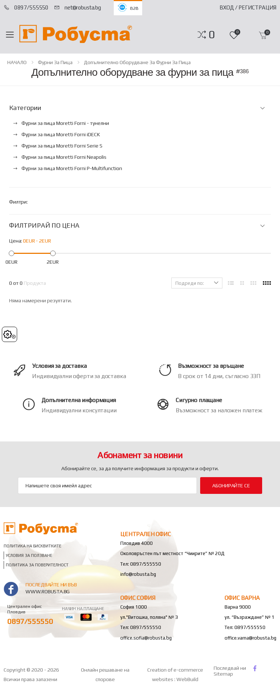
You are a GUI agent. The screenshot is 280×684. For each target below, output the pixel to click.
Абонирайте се (231, 485)
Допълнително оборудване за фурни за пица (137, 62)
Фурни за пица (55, 62)
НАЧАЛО (17, 62)
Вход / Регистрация (247, 7)
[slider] (11, 253)
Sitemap (223, 673)
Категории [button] (25, 107)
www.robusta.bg (48, 591)
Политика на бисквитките (32, 546)
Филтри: (18, 202)
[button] (212, 34)
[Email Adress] (107, 485)
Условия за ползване (29, 555)
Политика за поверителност (37, 565)
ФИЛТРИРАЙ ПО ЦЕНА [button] (44, 225)
